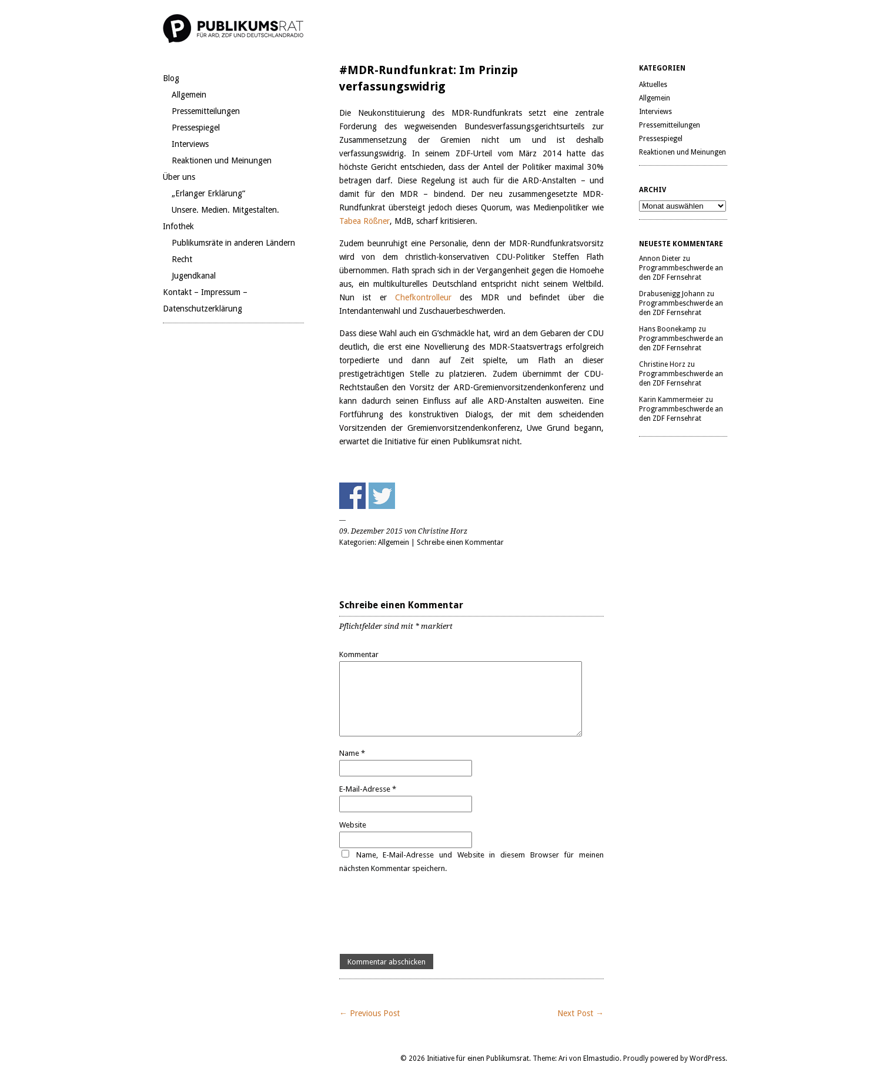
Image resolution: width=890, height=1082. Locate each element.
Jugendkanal (194, 275)
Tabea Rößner (364, 221)
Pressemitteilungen (206, 111)
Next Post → (580, 1013)
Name (352, 753)
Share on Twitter (382, 496)
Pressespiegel (196, 127)
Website (352, 824)
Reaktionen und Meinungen (222, 160)
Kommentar (359, 654)
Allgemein (189, 94)
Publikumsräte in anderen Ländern (233, 242)
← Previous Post (369, 1013)
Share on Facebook (352, 496)
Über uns (179, 177)
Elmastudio (601, 1058)
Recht (182, 259)
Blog (171, 78)
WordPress (707, 1058)
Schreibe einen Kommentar (460, 542)
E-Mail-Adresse (367, 789)
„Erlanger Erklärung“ (208, 193)
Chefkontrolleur (427, 297)
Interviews (190, 144)
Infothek (178, 226)
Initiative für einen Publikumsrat (478, 1058)
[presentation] (428, 914)
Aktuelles (653, 85)
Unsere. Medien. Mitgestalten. (225, 210)
